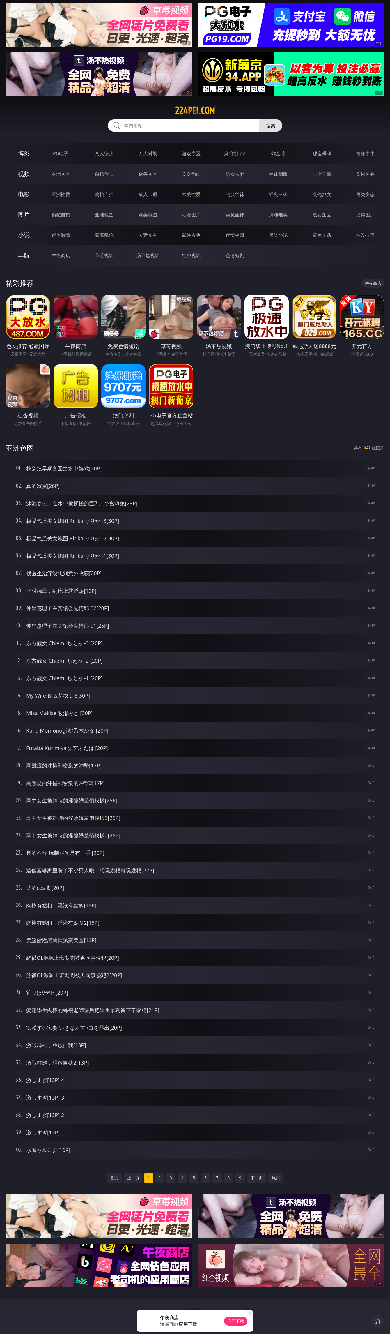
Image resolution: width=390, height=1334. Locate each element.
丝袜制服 (278, 174)
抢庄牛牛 (365, 153)
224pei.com (195, 111)
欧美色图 (148, 214)
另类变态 (365, 194)
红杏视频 (191, 255)
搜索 (270, 125)
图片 (24, 214)
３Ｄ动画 (191, 174)
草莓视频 (104, 255)
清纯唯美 (278, 214)
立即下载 (236, 1321)
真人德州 (104, 153)
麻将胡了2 (234, 153)
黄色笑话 (322, 235)
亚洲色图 (104, 214)
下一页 (257, 1178)
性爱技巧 (365, 235)
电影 (24, 194)
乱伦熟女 (322, 194)
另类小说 (278, 235)
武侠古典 (191, 235)
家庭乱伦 (104, 235)
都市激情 (61, 235)
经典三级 (278, 194)
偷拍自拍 (104, 194)
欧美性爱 (191, 194)
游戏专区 (191, 153)
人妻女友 (148, 235)
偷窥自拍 (61, 214)
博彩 (24, 153)
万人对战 (148, 153)
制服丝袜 (235, 194)
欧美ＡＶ (148, 174)
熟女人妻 (235, 174)
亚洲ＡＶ (61, 174)
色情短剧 (235, 255)
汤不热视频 (147, 255)
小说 (24, 235)
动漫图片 (191, 214)
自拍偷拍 (104, 174)
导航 (24, 255)
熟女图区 (322, 214)
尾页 (276, 1178)
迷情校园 (235, 235)
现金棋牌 (322, 153)
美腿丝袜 (235, 214)
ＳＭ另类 (365, 174)
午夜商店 (61, 255)
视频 (24, 174)
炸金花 (278, 153)
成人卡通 (148, 194)
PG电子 (60, 153)
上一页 (133, 1178)
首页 (114, 1178)
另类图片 (365, 214)
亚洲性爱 (61, 194)
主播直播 (322, 174)
